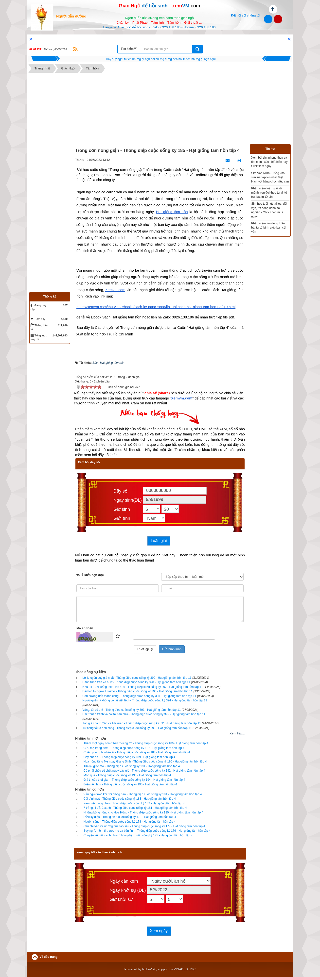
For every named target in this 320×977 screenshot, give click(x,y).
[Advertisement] (160, 109)
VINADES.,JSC (185, 969)
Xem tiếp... (237, 733)
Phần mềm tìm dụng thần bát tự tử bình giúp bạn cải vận (268, 227)
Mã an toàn (84, 628)
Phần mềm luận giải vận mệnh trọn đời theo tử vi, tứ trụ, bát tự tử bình (269, 193)
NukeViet (148, 969)
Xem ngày (159, 931)
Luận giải (159, 541)
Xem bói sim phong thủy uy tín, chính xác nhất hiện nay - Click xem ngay (270, 162)
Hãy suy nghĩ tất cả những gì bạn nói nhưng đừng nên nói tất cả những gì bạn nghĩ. (161, 59)
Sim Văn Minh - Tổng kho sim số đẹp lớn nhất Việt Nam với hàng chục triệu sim (270, 177)
